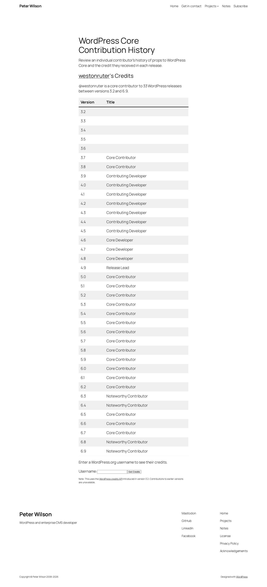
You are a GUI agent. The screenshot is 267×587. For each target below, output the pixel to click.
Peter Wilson (30, 6)
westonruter (94, 75)
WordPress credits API (110, 478)
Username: (88, 471)
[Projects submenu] (218, 6)
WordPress (242, 576)
